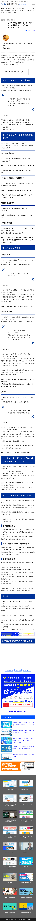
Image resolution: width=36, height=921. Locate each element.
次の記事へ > (26, 670)
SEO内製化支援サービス (26, 785)
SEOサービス (10, 785)
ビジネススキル (31, 30)
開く (23, 72)
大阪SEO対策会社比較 (10, 893)
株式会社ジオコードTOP (10, 847)
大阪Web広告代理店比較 (10, 908)
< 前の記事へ (9, 670)
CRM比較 (10, 878)
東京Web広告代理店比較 (26, 893)
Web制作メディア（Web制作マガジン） (26, 832)
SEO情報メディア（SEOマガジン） (26, 816)
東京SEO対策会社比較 (26, 878)
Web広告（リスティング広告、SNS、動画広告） (10, 800)
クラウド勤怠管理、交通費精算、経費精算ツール (10, 816)
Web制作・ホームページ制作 (26, 799)
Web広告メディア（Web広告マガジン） (10, 832)
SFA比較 (26, 862)
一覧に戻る (18, 670)
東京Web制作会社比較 (26, 908)
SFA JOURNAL (23, 9)
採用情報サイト (26, 847)
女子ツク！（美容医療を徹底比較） (10, 863)
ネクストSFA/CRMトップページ (9, 9)
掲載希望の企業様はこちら (18, 712)
